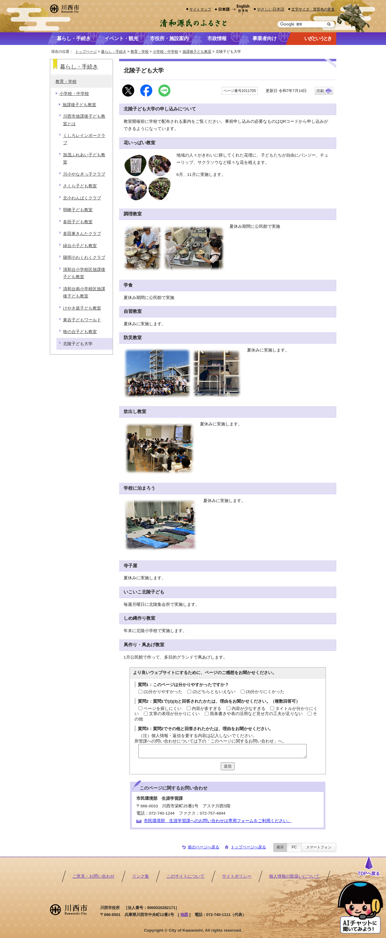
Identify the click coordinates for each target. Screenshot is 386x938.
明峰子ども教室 (78, 210)
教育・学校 (140, 51)
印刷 (320, 91)
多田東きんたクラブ (82, 233)
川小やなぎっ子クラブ (84, 174)
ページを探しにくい (163, 708)
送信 (228, 766)
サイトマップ (200, 9)
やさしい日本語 (270, 9)
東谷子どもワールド (82, 320)
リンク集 (140, 876)
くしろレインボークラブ (84, 139)
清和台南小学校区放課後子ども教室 (84, 292)
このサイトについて (185, 876)
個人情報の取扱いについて (294, 876)
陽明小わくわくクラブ (84, 257)
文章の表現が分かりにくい (174, 713)
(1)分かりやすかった (163, 691)
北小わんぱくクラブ (82, 198)
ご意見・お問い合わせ (93, 876)
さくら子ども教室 (80, 186)
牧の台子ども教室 (80, 331)
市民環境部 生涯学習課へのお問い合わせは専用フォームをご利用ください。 (218, 821)
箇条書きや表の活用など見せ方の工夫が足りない (256, 713)
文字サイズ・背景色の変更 (313, 9)
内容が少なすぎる (248, 708)
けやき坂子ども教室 (82, 308)
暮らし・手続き (113, 51)
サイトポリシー (237, 876)
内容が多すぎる (206, 708)
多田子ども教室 (78, 222)
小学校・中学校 (165, 51)
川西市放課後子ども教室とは (84, 120)
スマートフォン (318, 847)
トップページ (86, 51)
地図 (184, 914)
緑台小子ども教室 (80, 245)
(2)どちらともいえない (214, 691)
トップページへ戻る (248, 847)
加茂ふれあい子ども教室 (84, 158)
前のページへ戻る (203, 847)
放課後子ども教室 (196, 51)
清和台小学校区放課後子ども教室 (84, 273)
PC (294, 847)
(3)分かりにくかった (265, 691)
